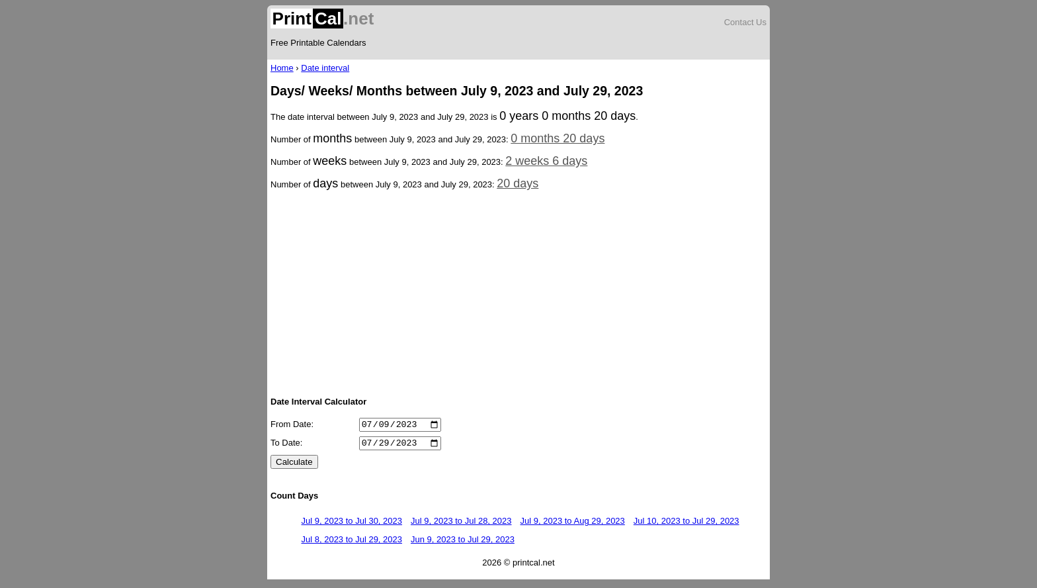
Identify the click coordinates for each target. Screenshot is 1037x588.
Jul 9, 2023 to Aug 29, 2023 (572, 525)
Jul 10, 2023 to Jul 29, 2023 (686, 525)
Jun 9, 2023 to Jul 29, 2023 (463, 543)
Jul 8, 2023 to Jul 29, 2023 (352, 543)
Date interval (325, 68)
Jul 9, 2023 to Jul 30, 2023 (352, 525)
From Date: (291, 426)
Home (282, 68)
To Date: (286, 447)
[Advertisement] (518, 292)
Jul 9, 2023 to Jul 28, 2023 (461, 525)
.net (322, 18)
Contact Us (745, 22)
